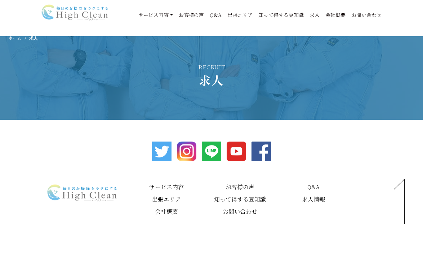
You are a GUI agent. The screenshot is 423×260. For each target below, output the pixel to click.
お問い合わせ (366, 14)
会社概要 (335, 14)
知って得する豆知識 (281, 14)
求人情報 (313, 199)
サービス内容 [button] (153, 14)
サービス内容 (166, 187)
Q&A (216, 14)
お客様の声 (191, 14)
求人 (315, 14)
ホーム (14, 38)
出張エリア (240, 14)
